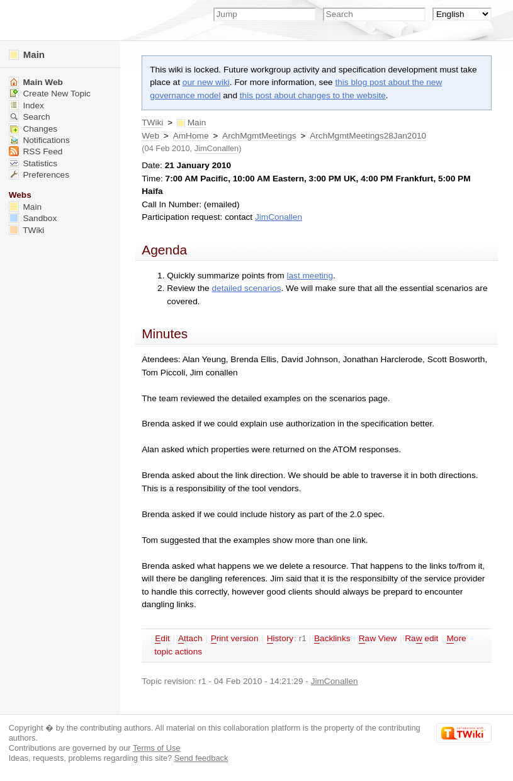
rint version (235, 639)
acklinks (332, 639)
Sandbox (33, 218)
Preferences (39, 175)
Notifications (39, 140)
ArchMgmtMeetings (259, 135)
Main (27, 54)
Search (29, 117)
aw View (378, 639)
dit (162, 639)
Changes (33, 129)
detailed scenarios (246, 288)
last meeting (309, 275)
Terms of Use (157, 748)
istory (280, 639)
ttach (190, 639)
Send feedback (201, 758)
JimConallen (216, 148)
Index (26, 105)
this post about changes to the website (313, 95)
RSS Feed (36, 151)
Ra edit (421, 639)
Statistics (33, 163)
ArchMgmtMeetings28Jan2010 (368, 135)
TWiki (152, 122)
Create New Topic (50, 93)
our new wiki (206, 82)
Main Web (36, 82)
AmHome (191, 135)
